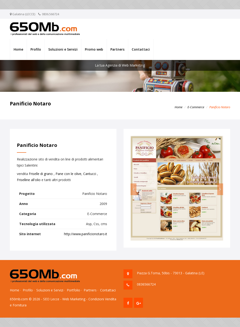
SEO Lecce (51, 299)
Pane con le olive (68, 173)
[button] (133, 189)
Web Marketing (73, 299)
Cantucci (89, 173)
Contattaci (141, 49)
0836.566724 (50, 14)
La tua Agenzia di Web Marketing (120, 65)
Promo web (94, 49)
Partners (117, 49)
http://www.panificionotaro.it (85, 234)
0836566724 (146, 284)
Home (18, 49)
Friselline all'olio (29, 180)
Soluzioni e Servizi (63, 49)
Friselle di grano (41, 173)
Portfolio (73, 290)
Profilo (35, 49)
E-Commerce (196, 107)
